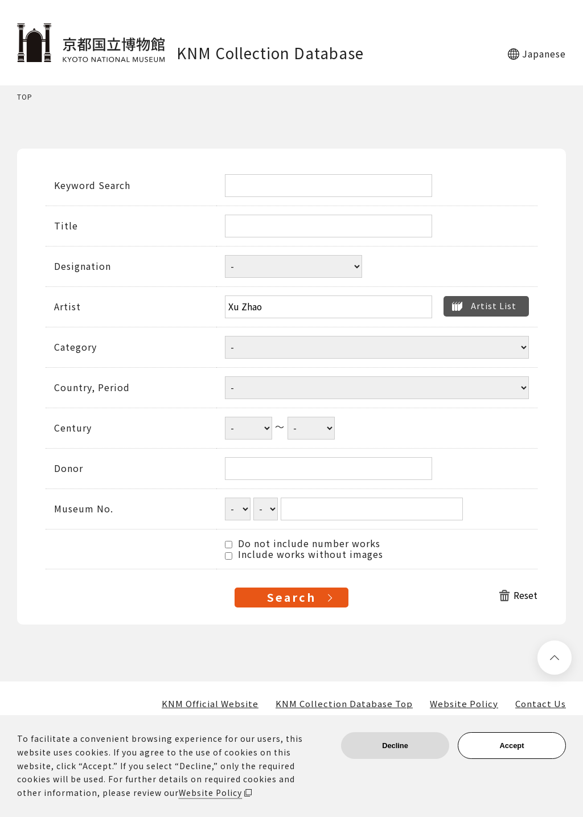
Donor (68, 468)
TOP (24, 97)
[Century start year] (248, 428)
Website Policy (464, 704)
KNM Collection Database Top (344, 704)
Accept (512, 745)
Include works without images (304, 554)
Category (75, 347)
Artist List (493, 305)
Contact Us (540, 704)
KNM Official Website (210, 704)
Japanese (544, 53)
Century (73, 428)
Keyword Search (92, 185)
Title (66, 226)
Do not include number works (302, 543)
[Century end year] (311, 428)
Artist (67, 307)
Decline (395, 745)
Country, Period (92, 387)
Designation (82, 266)
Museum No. (83, 509)
